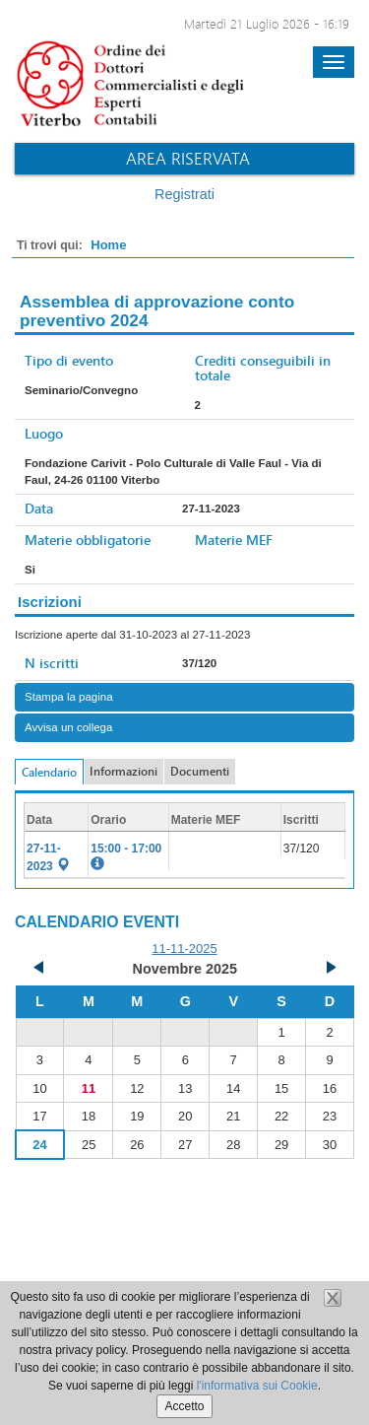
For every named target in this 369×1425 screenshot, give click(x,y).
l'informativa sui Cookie (257, 1385)
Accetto (184, 1406)
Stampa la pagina (69, 697)
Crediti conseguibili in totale (263, 367)
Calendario (49, 772)
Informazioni (123, 771)
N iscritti (52, 662)
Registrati (184, 194)
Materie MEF (234, 539)
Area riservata (188, 158)
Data (39, 508)
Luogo (44, 433)
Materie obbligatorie (88, 539)
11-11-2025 (184, 948)
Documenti (199, 771)
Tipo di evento (69, 360)
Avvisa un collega (68, 727)
